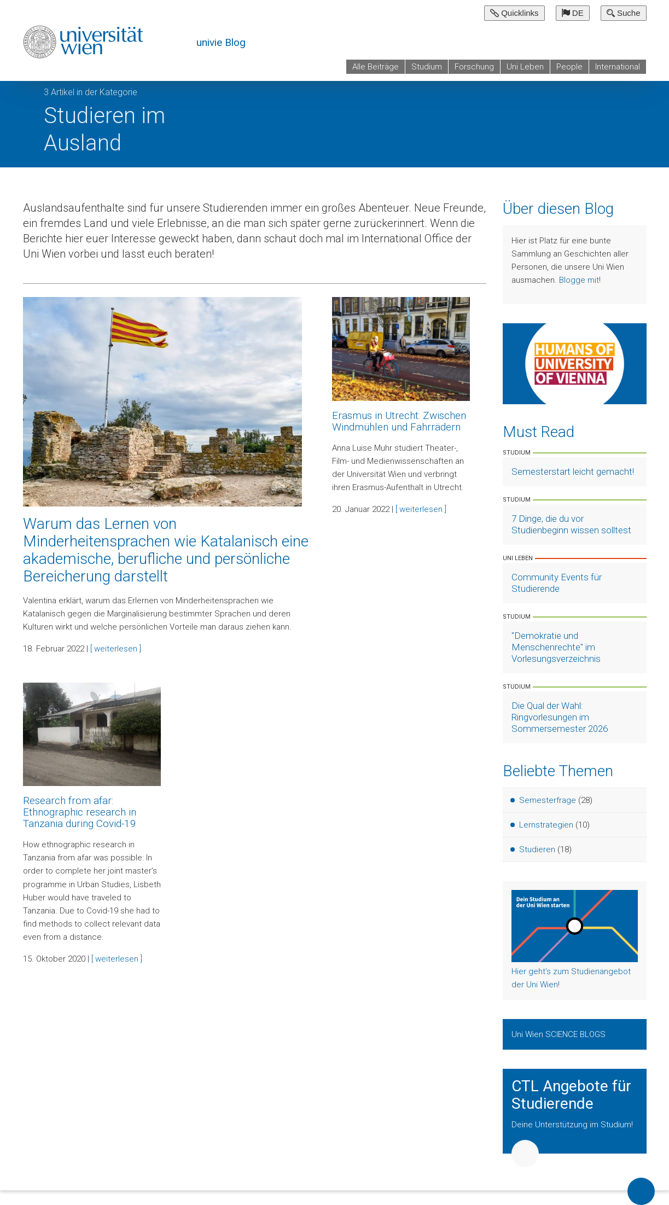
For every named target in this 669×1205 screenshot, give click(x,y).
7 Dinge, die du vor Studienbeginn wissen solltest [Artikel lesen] (571, 524)
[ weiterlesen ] (115, 649)
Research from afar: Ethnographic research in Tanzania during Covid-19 (79, 812)
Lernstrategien (546, 825)
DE (573, 13)
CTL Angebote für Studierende (571, 1095)
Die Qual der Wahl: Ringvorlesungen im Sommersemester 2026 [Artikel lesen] (559, 717)
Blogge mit (579, 280)
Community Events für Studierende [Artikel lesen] (556, 583)
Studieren (537, 849)
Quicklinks (514, 13)
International (617, 67)
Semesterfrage (547, 800)
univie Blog (221, 42)
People (569, 67)
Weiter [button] (525, 1153)
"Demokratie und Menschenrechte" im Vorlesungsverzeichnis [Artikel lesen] (556, 647)
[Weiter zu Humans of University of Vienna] (575, 363)
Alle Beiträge (375, 67)
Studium (426, 67)
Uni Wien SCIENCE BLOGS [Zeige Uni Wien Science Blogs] (559, 1034)
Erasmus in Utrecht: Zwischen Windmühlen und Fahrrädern (399, 421)
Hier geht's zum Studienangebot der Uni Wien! (571, 978)
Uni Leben (525, 67)
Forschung (474, 67)
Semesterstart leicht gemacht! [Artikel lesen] (572, 471)
